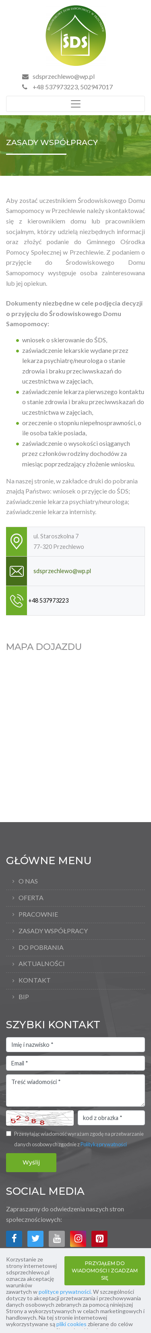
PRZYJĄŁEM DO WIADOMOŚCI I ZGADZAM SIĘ (105, 1270)
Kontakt (35, 980)
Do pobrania (41, 947)
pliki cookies (71, 1323)
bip (24, 996)
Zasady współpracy (53, 930)
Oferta (31, 897)
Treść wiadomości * (75, 1090)
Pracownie (38, 914)
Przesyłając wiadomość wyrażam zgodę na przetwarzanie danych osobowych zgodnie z (79, 1139)
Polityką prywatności (104, 1144)
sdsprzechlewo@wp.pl (64, 76)
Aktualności (42, 963)
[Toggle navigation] (75, 104)
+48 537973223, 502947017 (67, 87)
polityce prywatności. (65, 1291)
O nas (28, 881)
